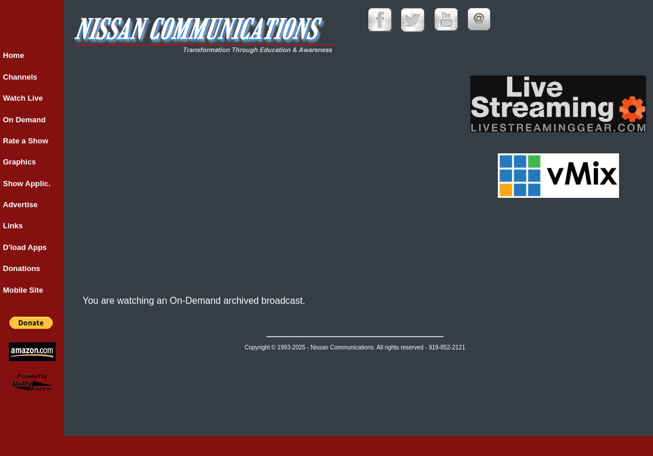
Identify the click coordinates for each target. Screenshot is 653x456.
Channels (20, 77)
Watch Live (23, 98)
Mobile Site (23, 290)
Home (13, 55)
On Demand (24, 119)
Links (13, 225)
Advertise (20, 204)
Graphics (19, 161)
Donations (21, 268)
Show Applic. (26, 183)
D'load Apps (25, 247)
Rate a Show (25, 140)
